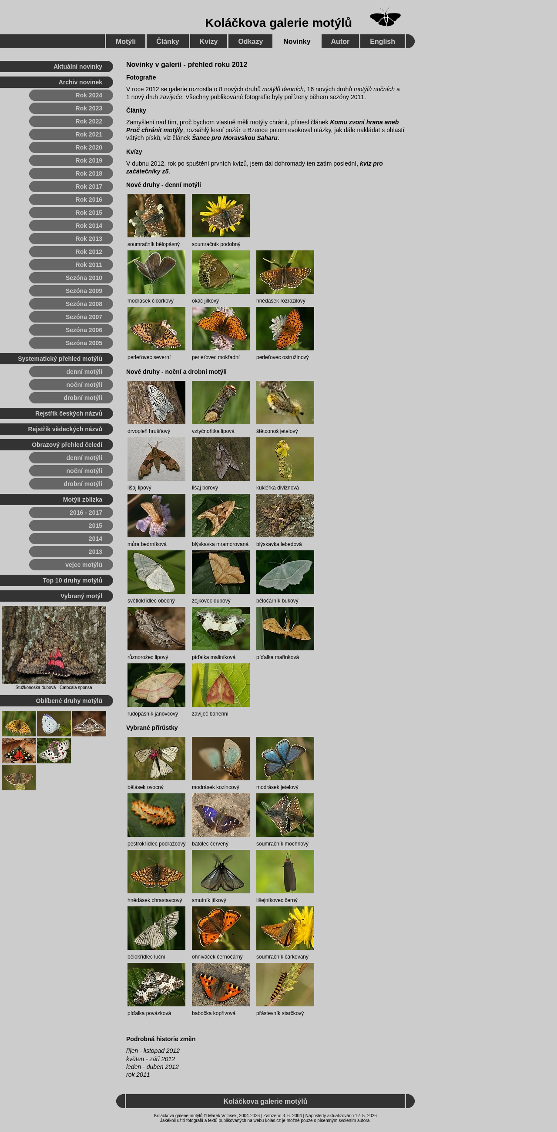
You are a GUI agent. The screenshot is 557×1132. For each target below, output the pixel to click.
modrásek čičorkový (151, 301)
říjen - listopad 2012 (153, 1050)
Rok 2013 (89, 238)
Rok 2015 (89, 212)
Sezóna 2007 (84, 316)
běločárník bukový (277, 601)
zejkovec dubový (211, 601)
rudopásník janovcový (153, 714)
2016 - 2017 (86, 512)
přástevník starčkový (280, 1013)
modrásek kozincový (215, 787)
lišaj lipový (139, 488)
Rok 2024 (89, 95)
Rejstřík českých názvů (68, 413)
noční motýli (84, 384)
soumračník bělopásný (154, 244)
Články (136, 110)
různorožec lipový (148, 657)
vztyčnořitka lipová (213, 431)
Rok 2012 (89, 251)
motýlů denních (283, 89)
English (382, 41)
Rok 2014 (89, 225)
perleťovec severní (149, 357)
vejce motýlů (83, 564)
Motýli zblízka (82, 499)
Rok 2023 (89, 108)
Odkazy (250, 41)
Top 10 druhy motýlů (72, 580)
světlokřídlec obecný (151, 601)
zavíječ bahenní (210, 714)
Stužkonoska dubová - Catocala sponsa (53, 687)
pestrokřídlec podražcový (156, 844)
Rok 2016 (89, 199)
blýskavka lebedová (279, 544)
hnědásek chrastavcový (155, 900)
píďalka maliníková (213, 657)
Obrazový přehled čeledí (67, 444)
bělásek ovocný (146, 787)
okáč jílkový (205, 301)
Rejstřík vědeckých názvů (65, 429)
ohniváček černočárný (217, 957)
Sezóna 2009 (84, 290)
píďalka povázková (149, 1013)
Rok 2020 (89, 147)
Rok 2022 (89, 121)
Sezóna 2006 (84, 329)
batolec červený (210, 844)
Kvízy (134, 151)
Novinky (296, 41)
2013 (95, 551)
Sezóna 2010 (84, 277)
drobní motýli (83, 397)
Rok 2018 (89, 173)
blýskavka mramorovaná (220, 544)
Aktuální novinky (78, 66)
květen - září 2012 (150, 1058)
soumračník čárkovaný (282, 957)
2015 (95, 525)
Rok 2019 (89, 160)
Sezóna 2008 (84, 303)
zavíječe (171, 96)
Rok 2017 (89, 186)
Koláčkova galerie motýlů (278, 23)
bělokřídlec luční (146, 957)
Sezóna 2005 (84, 343)
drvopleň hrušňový (149, 431)
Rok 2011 (89, 264)
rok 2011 (138, 1074)
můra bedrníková (147, 544)
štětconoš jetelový (277, 431)
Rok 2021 (89, 134)
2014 (95, 538)
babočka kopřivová (213, 1013)
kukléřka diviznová (277, 488)
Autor (340, 41)
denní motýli (84, 371)
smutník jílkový (209, 900)
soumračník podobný (216, 244)
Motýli (126, 41)
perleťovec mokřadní (216, 357)
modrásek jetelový (277, 787)
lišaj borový (205, 488)
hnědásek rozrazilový (280, 301)
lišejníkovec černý (277, 900)
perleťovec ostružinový (282, 357)
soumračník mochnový (282, 844)
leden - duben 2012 (152, 1066)
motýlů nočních (374, 89)
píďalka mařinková (277, 657)
